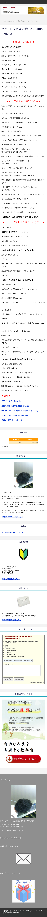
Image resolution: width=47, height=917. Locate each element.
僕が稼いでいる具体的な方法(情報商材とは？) (19, 411)
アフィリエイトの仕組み (11, 401)
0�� (7, 646)
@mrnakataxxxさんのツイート (12, 532)
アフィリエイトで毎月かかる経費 (14, 416)
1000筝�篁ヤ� (10, 654)
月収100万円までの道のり (11, 420)
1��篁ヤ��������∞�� (15, 656)
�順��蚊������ (37, 682)
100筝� (8, 652)
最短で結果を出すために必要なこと (15, 406)
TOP (20, 21)
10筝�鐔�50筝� (11, 650)
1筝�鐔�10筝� (10, 648)
